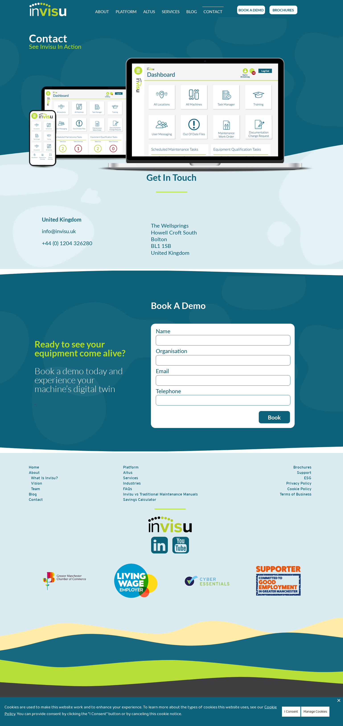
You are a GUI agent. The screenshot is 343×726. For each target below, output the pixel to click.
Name (163, 331)
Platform (126, 12)
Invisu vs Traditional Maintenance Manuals (160, 494)
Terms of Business (295, 494)
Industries (132, 483)
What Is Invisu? (44, 478)
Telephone (168, 391)
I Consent (291, 711)
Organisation (171, 351)
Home (34, 467)
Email (162, 371)
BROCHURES (283, 10)
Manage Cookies (315, 711)
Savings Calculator (139, 499)
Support (304, 472)
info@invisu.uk (59, 231)
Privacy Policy (298, 483)
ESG (307, 478)
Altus (149, 12)
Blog (191, 12)
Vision (36, 483)
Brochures (302, 467)
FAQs (127, 489)
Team (35, 489)
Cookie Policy (299, 489)
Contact (212, 12)
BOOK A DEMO (251, 10)
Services (171, 12)
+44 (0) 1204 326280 (67, 243)
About (102, 12)
